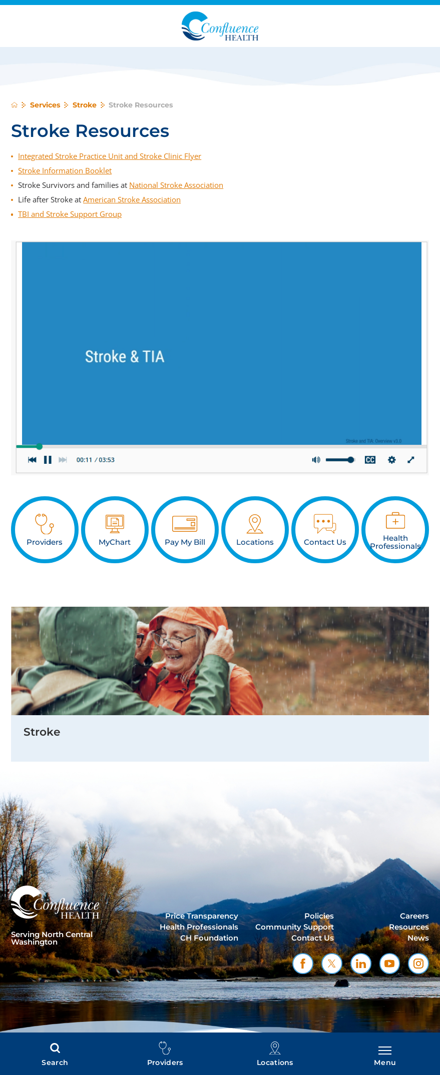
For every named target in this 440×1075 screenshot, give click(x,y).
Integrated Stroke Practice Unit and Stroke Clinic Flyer (109, 156)
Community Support (294, 927)
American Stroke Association (132, 199)
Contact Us (312, 938)
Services (45, 104)
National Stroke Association (176, 185)
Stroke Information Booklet (65, 170)
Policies (319, 916)
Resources (409, 927)
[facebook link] (302, 963)
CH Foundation (209, 938)
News (418, 938)
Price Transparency (201, 916)
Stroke (85, 104)
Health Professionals (199, 927)
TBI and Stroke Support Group (70, 214)
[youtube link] (389, 963)
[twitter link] (331, 963)
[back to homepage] (14, 104)
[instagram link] (418, 963)
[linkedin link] (360, 963)
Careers (414, 916)
